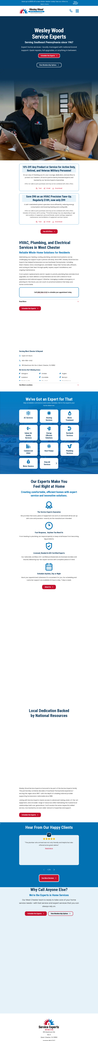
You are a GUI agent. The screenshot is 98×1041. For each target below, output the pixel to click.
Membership (49, 807)
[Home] (31, 10)
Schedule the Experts (49, 56)
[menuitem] (35, 849)
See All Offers (49, 231)
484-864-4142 (27, 361)
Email (48, 188)
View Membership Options (49, 65)
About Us (49, 587)
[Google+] (54, 825)
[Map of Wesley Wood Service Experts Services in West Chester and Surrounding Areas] (49, 330)
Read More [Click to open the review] (49, 691)
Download (58, 188)
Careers (49, 799)
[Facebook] (44, 825)
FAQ (49, 795)
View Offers (75, 3)
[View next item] (54, 713)
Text (40, 188)
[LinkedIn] (51, 825)
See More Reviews (49, 721)
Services (49, 791)
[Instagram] (47, 825)
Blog (49, 803)
